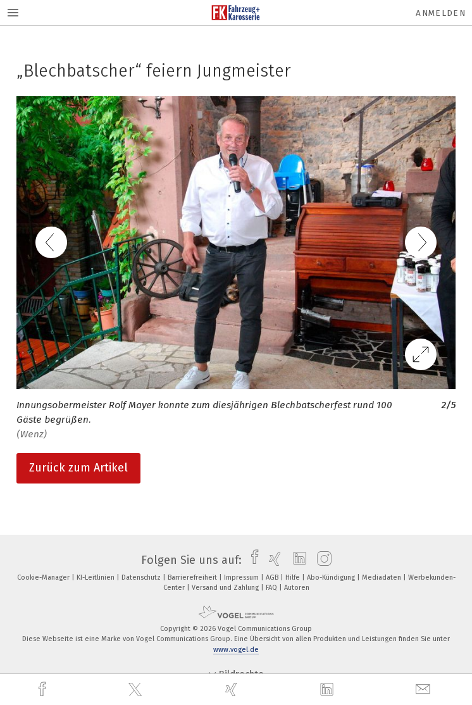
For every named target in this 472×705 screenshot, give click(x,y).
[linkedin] (328, 690)
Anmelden (441, 13)
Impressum (242, 577)
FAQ (272, 587)
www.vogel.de (236, 650)
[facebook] (44, 689)
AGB (273, 577)
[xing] (233, 689)
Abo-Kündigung (332, 577)
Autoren (296, 587)
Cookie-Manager (44, 577)
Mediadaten (382, 577)
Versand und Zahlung (226, 587)
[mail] (424, 689)
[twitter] (137, 690)
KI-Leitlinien (96, 577)
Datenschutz (142, 577)
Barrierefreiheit (193, 577)
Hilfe (293, 577)
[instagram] (321, 560)
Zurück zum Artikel (78, 468)
